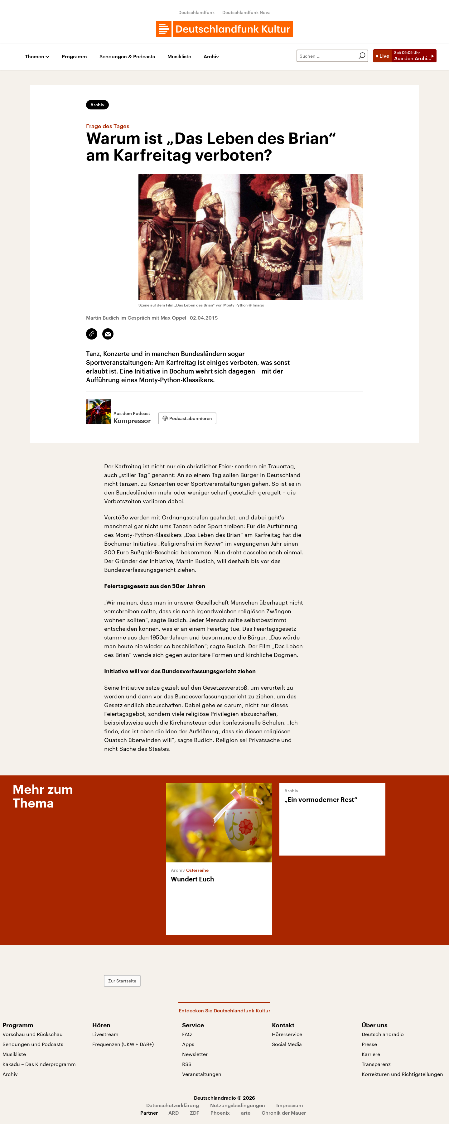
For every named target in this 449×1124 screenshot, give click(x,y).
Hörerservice (287, 1034)
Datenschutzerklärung (172, 1105)
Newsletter (195, 1054)
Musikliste (179, 56)
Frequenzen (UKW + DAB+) (123, 1044)
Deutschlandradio (383, 1034)
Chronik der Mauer (284, 1113)
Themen (34, 56)
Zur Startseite (122, 980)
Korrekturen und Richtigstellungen (402, 1074)
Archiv (211, 56)
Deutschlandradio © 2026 (224, 1098)
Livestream (105, 1034)
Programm (74, 56)
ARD (173, 1113)
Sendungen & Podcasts (127, 56)
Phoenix (220, 1113)
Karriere (371, 1054)
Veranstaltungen (201, 1074)
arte (245, 1113)
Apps (188, 1044)
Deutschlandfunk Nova (246, 12)
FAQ (187, 1034)
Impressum (289, 1105)
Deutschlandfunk (196, 12)
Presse (369, 1044)
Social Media (287, 1044)
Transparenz (376, 1064)
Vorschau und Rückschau (32, 1034)
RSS (186, 1064)
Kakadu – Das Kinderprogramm (39, 1064)
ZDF (194, 1113)
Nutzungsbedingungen (237, 1105)
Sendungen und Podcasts (32, 1044)
